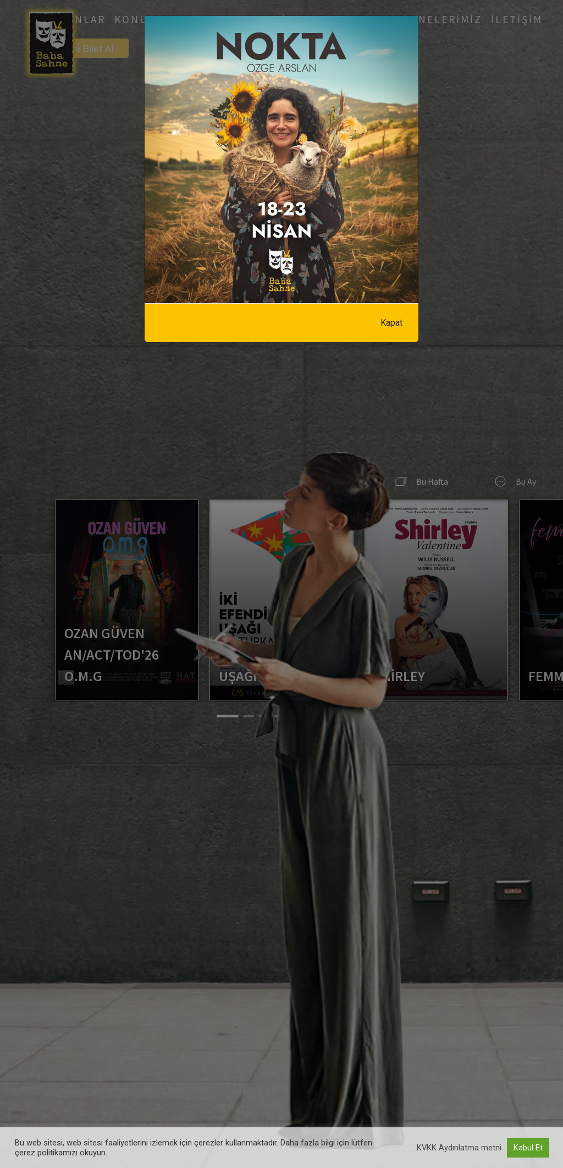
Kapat (391, 322)
